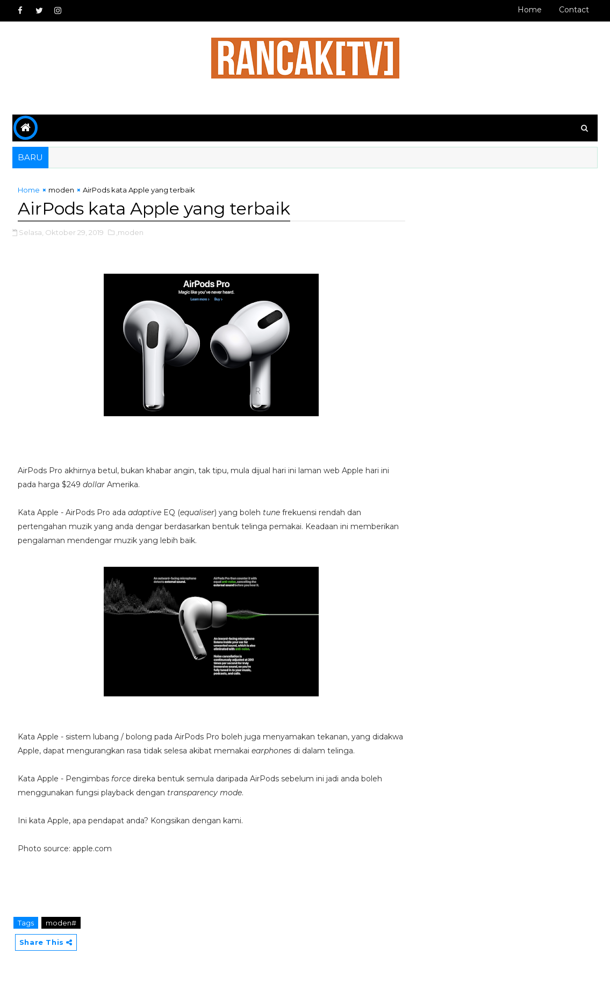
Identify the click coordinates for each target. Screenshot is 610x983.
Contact (574, 10)
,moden (129, 232)
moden (61, 190)
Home (530, 10)
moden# (61, 922)
